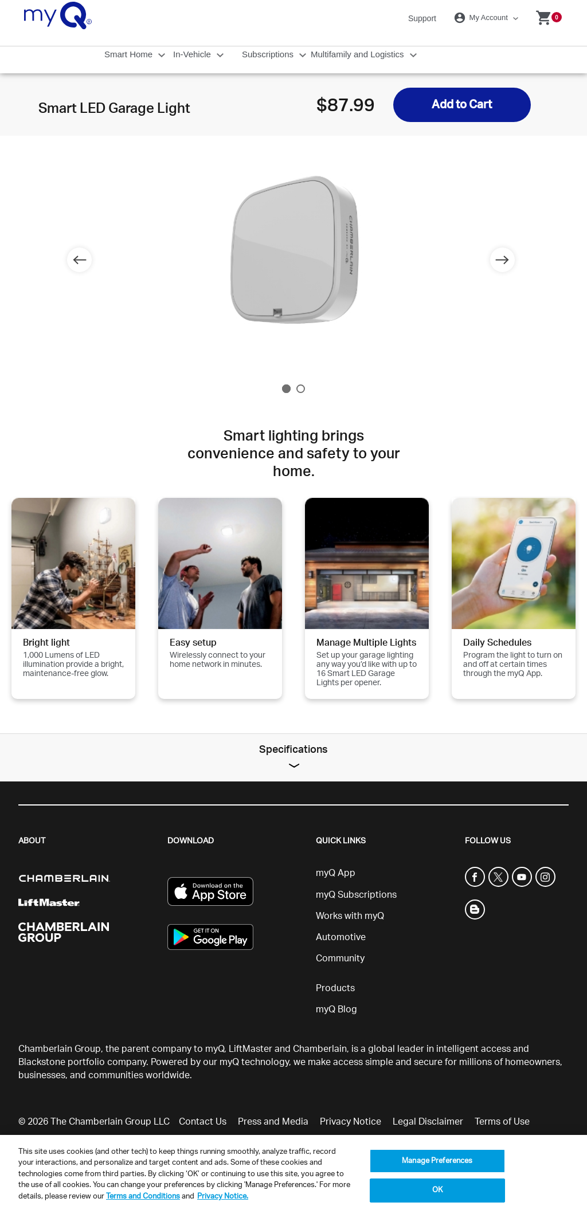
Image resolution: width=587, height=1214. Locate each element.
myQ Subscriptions (356, 894)
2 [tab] (300, 388)
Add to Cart (462, 105)
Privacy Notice (350, 1121)
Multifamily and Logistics (358, 54)
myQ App (335, 873)
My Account (482, 17)
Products (335, 988)
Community (340, 958)
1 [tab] (286, 388)
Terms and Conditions (143, 1196)
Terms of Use (502, 1121)
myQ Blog (336, 1009)
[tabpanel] (293, 253)
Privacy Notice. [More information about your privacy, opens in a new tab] (222, 1196)
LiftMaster (250, 1049)
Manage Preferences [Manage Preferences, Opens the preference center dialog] (437, 1161)
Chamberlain (320, 1049)
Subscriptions (269, 54)
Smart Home (129, 54)
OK (437, 1190)
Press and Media (273, 1121)
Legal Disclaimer (428, 1121)
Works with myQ (350, 916)
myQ (214, 1049)
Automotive (341, 937)
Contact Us (202, 1121)
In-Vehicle (193, 54)
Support (422, 18)
